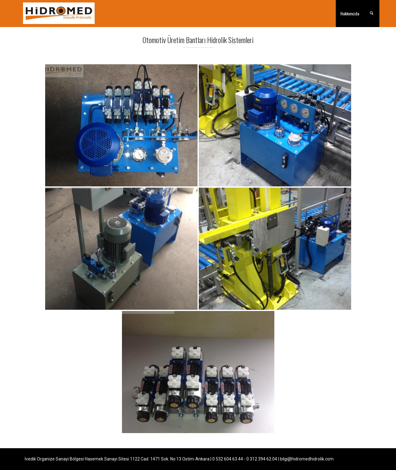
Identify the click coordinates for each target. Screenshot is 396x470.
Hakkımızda (349, 13)
